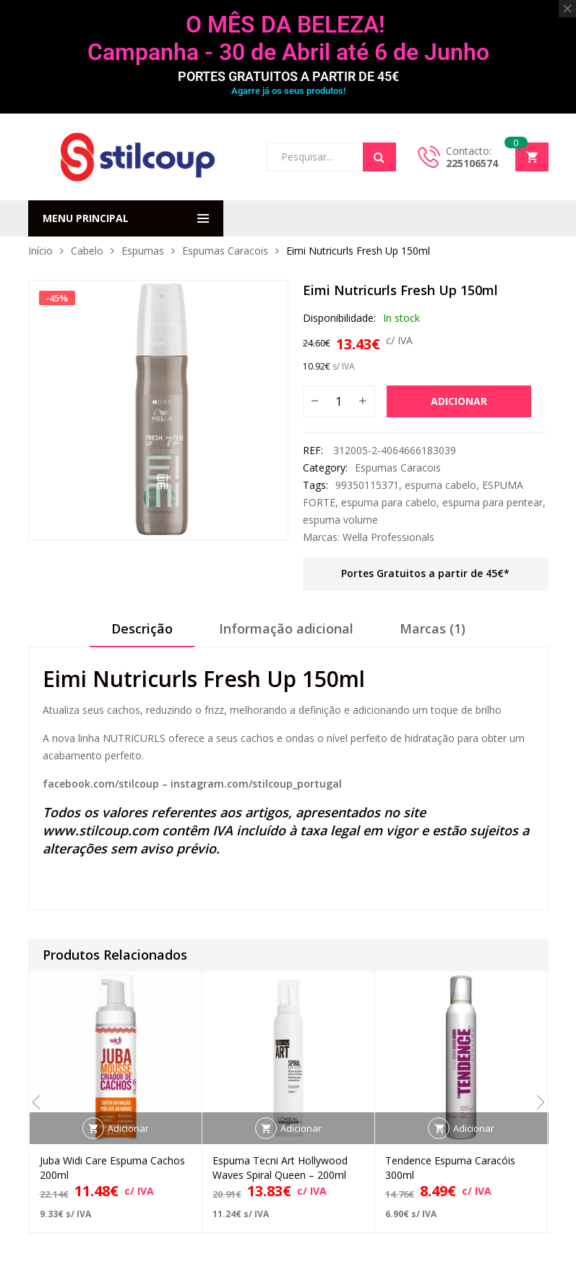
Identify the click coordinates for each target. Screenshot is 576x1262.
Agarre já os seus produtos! (288, 90)
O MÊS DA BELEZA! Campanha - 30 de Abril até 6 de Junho (288, 38)
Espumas (142, 250)
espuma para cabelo (389, 502)
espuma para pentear (492, 502)
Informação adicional (286, 628)
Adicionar (459, 401)
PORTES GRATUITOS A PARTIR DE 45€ (288, 76)
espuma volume (340, 519)
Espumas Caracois (225, 250)
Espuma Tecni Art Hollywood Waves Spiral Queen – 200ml (280, 1168)
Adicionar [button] (128, 1128)
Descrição (142, 628)
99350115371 (367, 485)
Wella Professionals (388, 537)
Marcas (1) (432, 628)
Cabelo (87, 250)
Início (40, 250)
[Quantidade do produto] (339, 401)
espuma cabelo (440, 485)
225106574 (472, 163)
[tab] (142, 633)
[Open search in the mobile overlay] (331, 157)
